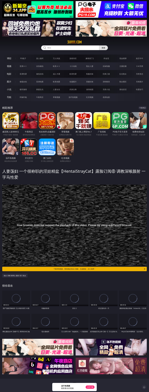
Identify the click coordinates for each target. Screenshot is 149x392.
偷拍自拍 (39, 74)
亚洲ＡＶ (23, 66)
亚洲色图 (39, 81)
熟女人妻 (89, 66)
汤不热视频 (73, 97)
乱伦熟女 (123, 74)
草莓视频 (56, 97)
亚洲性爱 (23, 74)
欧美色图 (56, 81)
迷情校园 (89, 89)
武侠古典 (73, 89)
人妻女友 (56, 89)
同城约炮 (23, 97)
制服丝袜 (89, 74)
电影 (9, 73)
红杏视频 (89, 97)
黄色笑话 (123, 89)
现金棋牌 (123, 58)
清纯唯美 (106, 81)
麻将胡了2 (90, 58)
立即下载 (90, 387)
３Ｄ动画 (73, 66)
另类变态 (139, 74)
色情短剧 (106, 97)
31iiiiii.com (74, 42)
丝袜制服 (106, 66)
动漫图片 (73, 81)
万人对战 (56, 58)
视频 (9, 66)
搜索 (103, 48)
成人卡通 (56, 74)
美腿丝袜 (89, 81)
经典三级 (106, 74)
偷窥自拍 (23, 81)
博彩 (9, 58)
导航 (9, 97)
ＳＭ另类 (139, 66)
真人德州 (39, 58)
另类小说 (106, 89)
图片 (9, 81)
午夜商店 (39, 97)
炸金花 (106, 58)
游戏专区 (73, 58)
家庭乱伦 (39, 89)
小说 (9, 89)
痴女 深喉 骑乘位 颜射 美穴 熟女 (15, 276)
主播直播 (123, 66)
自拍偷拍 (39, 66)
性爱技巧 (139, 89)
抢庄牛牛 (139, 58)
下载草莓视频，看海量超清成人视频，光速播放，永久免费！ (99, 269)
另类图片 (139, 81)
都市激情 (23, 89)
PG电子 (23, 58)
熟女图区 (123, 81)
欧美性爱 (73, 74)
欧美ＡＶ (56, 66)
